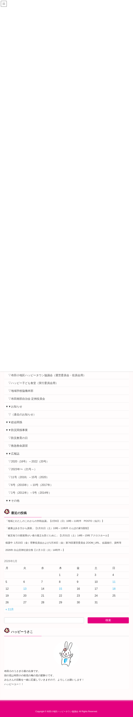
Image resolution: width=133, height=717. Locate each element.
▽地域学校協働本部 (20, 390)
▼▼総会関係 (14, 422)
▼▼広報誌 (12, 453)
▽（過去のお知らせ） (22, 414)
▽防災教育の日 (18, 437)
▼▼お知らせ (14, 406)
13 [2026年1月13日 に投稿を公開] (24, 588)
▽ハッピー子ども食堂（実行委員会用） (33, 383)
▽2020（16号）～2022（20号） (28, 461)
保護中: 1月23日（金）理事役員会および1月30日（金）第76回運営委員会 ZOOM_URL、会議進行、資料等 (63, 542)
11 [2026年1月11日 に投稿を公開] (114, 581)
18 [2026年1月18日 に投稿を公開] (114, 588)
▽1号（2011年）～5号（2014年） (29, 492)
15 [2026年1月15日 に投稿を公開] (60, 588)
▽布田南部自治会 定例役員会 (26, 398)
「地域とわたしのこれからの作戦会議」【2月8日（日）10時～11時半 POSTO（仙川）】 (54, 521)
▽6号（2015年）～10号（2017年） (30, 484)
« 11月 (10, 609)
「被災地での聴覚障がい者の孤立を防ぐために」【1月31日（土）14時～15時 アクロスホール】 (57, 535)
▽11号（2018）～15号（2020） (28, 477)
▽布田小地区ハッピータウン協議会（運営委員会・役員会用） (47, 375)
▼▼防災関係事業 (17, 430)
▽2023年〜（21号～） (22, 469)
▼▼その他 (12, 500)
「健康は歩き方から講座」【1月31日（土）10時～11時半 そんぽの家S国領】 (47, 528)
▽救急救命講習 (18, 445)
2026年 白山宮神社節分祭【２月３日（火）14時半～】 (35, 550)
